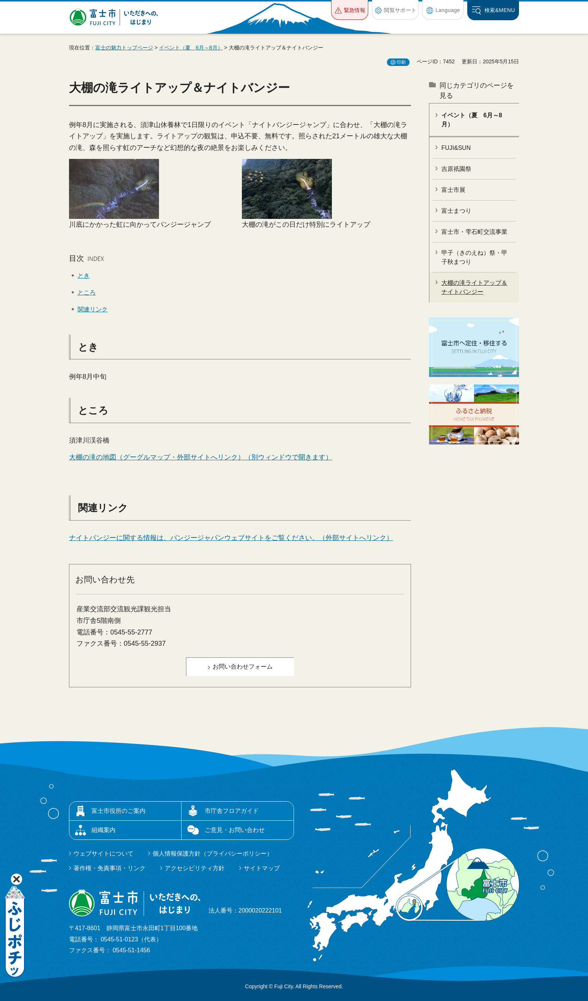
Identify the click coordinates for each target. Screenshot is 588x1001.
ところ (87, 292)
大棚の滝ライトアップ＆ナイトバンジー (474, 287)
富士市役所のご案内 (119, 811)
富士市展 (453, 190)
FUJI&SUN (456, 148)
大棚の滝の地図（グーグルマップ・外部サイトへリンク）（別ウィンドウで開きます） (200, 457)
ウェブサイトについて (104, 853)
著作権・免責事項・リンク (110, 868)
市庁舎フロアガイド (232, 811)
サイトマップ (262, 868)
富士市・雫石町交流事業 (474, 232)
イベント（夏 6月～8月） (191, 48)
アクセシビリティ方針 (195, 868)
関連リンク (93, 309)
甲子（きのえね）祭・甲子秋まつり (474, 257)
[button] (349, 10)
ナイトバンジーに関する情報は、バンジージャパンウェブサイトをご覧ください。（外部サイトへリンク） (231, 538)
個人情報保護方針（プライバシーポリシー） (213, 853)
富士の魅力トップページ (124, 48)
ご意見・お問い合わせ (235, 830)
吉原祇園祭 (456, 169)
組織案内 (104, 830)
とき (84, 275)
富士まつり (456, 211)
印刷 (401, 62)
